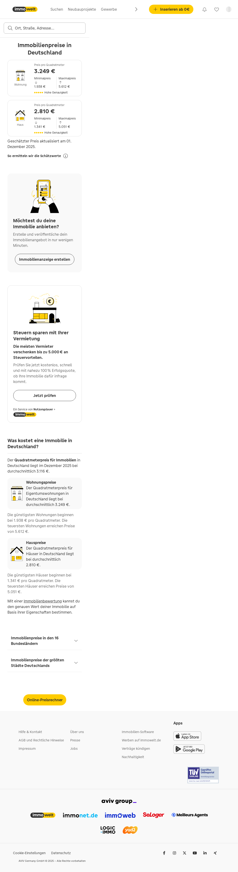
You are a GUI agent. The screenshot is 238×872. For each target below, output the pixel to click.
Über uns (77, 732)
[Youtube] (195, 853)
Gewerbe (109, 9)
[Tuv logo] (203, 775)
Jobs (74, 749)
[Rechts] (136, 9)
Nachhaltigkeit (133, 757)
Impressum (27, 749)
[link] (204, 9)
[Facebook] (164, 853)
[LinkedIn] (205, 853)
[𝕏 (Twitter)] (184, 853)
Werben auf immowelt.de (141, 740)
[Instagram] (174, 853)
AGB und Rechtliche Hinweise (41, 740)
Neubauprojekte (82, 9)
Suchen (56, 9)
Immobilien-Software (138, 732)
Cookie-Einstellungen (29, 853)
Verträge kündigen (136, 749)
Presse (75, 740)
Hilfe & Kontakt (30, 732)
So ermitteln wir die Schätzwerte (37, 156)
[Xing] (215, 853)
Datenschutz (61, 853)
